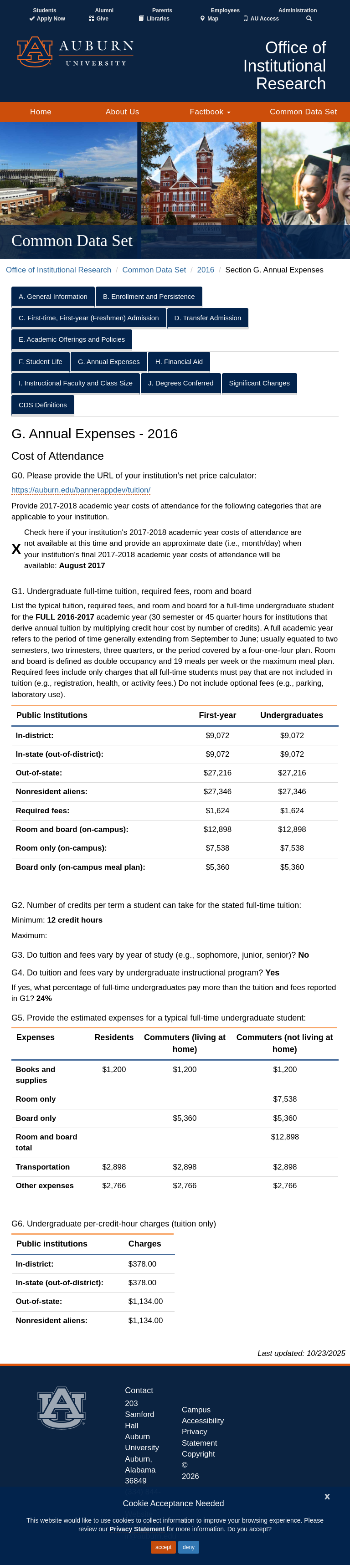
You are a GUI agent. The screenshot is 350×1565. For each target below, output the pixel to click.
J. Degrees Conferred (180, 383)
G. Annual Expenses (109, 361)
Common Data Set (303, 112)
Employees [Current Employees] (225, 10)
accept (163, 1547)
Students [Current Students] (44, 10)
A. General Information (53, 296)
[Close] (327, 1495)
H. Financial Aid (179, 361)
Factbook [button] (210, 112)
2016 (205, 270)
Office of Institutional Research (58, 270)
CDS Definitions (43, 405)
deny (189, 1547)
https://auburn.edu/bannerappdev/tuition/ (80, 490)
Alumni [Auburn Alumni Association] (104, 10)
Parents (162, 10)
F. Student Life (40, 361)
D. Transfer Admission (208, 318)
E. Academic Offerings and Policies (72, 339)
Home (40, 112)
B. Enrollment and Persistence (149, 296)
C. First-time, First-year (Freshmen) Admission (89, 318)
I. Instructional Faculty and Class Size (76, 383)
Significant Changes (259, 383)
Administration (297, 10)
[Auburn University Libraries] (154, 19)
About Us (122, 112)
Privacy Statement (137, 1529)
